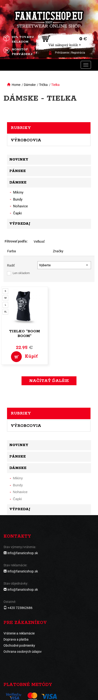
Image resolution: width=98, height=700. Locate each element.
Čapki (17, 213)
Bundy (17, 199)
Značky (58, 251)
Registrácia (78, 52)
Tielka (55, 85)
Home (16, 85)
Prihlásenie (62, 52)
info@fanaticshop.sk (22, 553)
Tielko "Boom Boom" (24, 333)
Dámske (30, 85)
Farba (11, 251)
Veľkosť (39, 241)
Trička (43, 85)
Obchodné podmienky (19, 645)
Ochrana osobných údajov (23, 651)
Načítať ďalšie (49, 380)
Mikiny (18, 192)
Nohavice (20, 206)
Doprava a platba (16, 639)
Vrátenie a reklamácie (19, 633)
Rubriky (21, 127)
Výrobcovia (26, 140)
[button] (64, 265)
